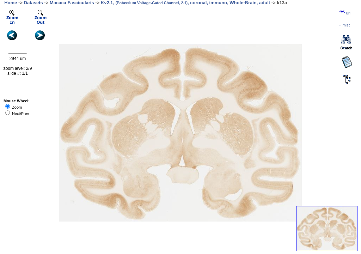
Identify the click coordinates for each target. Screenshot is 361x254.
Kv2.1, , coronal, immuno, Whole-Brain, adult (185, 2)
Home (10, 2)
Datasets (33, 2)
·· (344, 25)
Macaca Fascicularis (72, 2)
